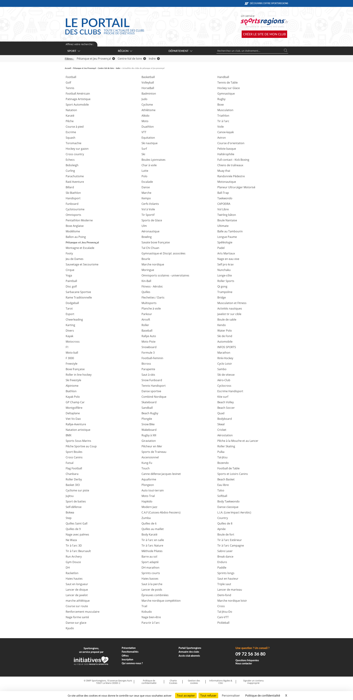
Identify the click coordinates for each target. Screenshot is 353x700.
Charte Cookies (173, 681)
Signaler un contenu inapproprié (253, 681)
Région (125, 50)
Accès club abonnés (189, 655)
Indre (154, 58)
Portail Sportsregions (190, 647)
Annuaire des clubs (189, 651)
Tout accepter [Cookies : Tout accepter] (186, 695)
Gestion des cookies (194, 681)
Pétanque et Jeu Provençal (96, 58)
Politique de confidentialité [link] (262, 695)
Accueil (68, 68)
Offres (125, 655)
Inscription (127, 659)
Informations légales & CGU (220, 681)
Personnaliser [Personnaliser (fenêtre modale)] (231, 695)
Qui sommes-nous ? (132, 663)
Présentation (129, 647)
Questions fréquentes (247, 660)
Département (180, 50)
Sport (73, 50)
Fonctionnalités (130, 651)
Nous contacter (243, 663)
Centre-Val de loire (132, 58)
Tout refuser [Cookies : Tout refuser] (208, 695)
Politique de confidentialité (149, 681)
